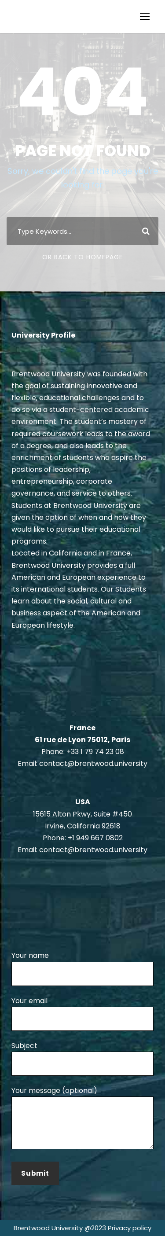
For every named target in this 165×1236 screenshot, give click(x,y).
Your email (82, 1013)
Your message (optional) (82, 1119)
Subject (82, 1058)
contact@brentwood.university (93, 763)
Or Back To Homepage (82, 257)
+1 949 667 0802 (95, 838)
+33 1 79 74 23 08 (95, 752)
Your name (82, 968)
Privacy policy (129, 1227)
